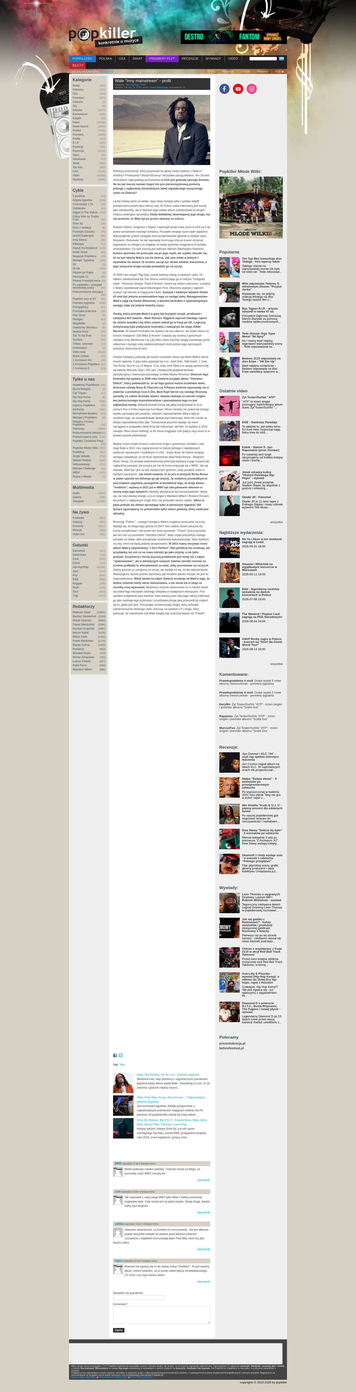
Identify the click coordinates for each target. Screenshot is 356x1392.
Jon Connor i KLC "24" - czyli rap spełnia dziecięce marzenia (260, 756)
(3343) (101, 616)
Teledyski (78, 501)
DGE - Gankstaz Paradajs (259, 422)
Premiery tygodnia (84, 303)
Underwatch (80, 347)
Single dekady (81, 456)
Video (76, 175)
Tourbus (77, 339)
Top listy (77, 167)
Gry (75, 106)
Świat (76, 163)
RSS (278, 71)
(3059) (101, 620)
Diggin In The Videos (85, 212)
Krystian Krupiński (83, 628)
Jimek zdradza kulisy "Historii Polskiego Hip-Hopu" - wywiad (258, 475)
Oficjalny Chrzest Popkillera (83, 423)
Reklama (262, 71)
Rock (76, 587)
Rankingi (78, 146)
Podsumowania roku (85, 436)
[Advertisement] (178, 12)
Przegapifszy (80, 307)
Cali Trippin (79, 393)
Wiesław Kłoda (82, 653)
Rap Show (79, 315)
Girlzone (78, 101)
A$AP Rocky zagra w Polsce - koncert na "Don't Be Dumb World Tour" (262, 642)
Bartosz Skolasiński (84, 616)
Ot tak (76, 268)
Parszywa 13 (80, 276)
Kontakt (245, 71)
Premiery (78, 134)
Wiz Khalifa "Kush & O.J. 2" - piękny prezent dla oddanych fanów (262, 808)
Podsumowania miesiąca (88, 291)
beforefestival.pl (231, 1048)
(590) (102, 665)
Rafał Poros (80, 665)
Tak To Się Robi (82, 335)
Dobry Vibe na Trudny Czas (86, 218)
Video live (78, 534)
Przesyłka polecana (84, 311)
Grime (76, 563)
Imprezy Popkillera (84, 405)
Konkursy (78, 409)
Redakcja (78, 649)
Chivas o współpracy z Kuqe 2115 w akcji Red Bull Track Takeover (262, 951)
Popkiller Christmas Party (88, 441)
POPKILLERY (82, 58)
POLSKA (105, 58)
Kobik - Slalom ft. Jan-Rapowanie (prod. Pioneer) (260, 448)
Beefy (76, 85)
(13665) (101, 612)
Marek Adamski (82, 620)
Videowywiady (81, 464)
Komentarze (80, 114)
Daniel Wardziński (83, 624)
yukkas (119, 1223)
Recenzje (78, 150)
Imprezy (77, 522)
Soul (75, 591)
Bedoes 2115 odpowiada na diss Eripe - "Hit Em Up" (261, 360)
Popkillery (78, 452)
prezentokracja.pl (232, 1043)
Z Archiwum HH (82, 360)
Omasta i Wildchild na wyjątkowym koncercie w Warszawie (259, 567)
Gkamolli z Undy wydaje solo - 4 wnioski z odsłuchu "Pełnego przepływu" (262, 858)
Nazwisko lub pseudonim (128, 1293)
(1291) (101, 636)
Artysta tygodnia (82, 200)
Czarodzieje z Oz (83, 204)
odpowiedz (203, 1180)
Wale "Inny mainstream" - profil (143, 81)
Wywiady (78, 179)
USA (122, 58)
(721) (102, 657)
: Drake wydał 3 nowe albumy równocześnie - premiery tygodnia (250, 682)
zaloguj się (107, 71)
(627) (102, 661)
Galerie (77, 497)
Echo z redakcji (82, 227)
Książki (77, 118)
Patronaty (228, 71)
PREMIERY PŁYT (162, 58)
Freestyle (78, 97)
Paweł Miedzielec (83, 640)
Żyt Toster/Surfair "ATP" (259, 397)
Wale (122, 1064)
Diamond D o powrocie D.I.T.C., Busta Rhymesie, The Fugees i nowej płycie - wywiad (261, 1007)
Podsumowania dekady (87, 432)
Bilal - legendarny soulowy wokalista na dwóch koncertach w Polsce (260, 592)
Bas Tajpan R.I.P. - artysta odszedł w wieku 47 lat (260, 310)
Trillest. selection (83, 343)
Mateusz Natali (82, 612)
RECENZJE (190, 58)
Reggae (77, 583)
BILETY (77, 65)
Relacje (77, 530)
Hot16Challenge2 (83, 235)
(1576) (101, 632)
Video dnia (79, 352)
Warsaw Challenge (84, 468)
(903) (102, 649)
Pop (75, 575)
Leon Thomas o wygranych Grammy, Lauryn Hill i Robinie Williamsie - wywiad (261, 897)
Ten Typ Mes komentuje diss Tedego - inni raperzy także (262, 260)
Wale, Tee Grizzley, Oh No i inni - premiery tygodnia (168, 1074)
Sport (76, 155)
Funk (76, 559)
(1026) (101, 645)
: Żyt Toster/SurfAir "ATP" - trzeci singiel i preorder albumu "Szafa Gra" (250, 706)
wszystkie (276, 522)
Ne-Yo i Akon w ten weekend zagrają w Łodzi (262, 540)
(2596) (101, 624)
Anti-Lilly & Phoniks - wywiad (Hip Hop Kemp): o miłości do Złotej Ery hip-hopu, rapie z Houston (260, 978)
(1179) (101, 640)
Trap (75, 595)
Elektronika (79, 554)
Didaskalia (79, 208)
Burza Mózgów (82, 389)
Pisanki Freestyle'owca (86, 280)
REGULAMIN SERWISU (83, 1377)
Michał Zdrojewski (83, 657)
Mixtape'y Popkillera (85, 417)
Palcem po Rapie (83, 272)
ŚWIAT (137, 58)
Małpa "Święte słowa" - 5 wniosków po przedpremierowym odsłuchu (259, 783)
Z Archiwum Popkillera (86, 364)
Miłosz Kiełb (80, 636)
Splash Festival (82, 460)
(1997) (101, 628)
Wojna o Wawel (82, 476)
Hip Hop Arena (81, 397)
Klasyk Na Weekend (85, 248)
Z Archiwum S (81, 368)
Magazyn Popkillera (84, 256)
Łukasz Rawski (82, 661)
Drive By (78, 223)
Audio (76, 493)
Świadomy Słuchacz (85, 327)
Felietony (78, 89)
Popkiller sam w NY (84, 298)
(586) (102, 669)
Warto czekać (81, 356)
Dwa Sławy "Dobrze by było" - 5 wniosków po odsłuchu (262, 832)
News (76, 122)
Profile (76, 138)
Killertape (78, 244)
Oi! (74, 264)
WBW (76, 472)
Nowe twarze (80, 126)
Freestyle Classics (84, 231)
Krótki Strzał (80, 252)
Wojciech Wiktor (82, 669)
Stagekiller (79, 323)
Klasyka (77, 110)
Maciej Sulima (81, 645)
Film (75, 93)
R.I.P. (76, 142)
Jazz (75, 571)
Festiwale (78, 517)
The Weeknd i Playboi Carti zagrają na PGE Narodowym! (262, 615)
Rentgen (78, 319)
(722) (102, 653)
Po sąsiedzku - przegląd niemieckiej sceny (87, 286)
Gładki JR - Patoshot (256, 497)
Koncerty (78, 526)
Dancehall (79, 550)
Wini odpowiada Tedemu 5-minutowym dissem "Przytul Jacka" (262, 286)
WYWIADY (213, 58)
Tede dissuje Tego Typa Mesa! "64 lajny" (258, 335)
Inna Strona (80, 239)
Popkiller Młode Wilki (85, 448)
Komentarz (120, 1304)
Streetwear (79, 159)
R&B (75, 579)
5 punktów (79, 196)
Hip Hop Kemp (81, 401)
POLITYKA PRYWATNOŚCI (113, 1377)
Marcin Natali (81, 632)
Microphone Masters (85, 413)
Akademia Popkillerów (86, 384)
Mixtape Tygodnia (83, 260)
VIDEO (233, 58)
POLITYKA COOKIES (142, 1377)
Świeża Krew (80, 331)
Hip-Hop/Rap (80, 567)
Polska (77, 130)
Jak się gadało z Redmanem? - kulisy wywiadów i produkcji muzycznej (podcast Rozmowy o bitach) (257, 925)
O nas (211, 71)
